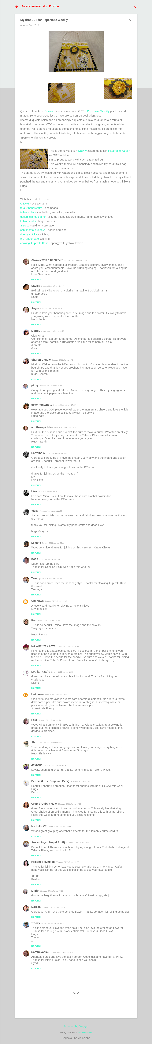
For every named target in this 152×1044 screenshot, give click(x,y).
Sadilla (35, 285)
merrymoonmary (85, 1032)
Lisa (34, 491)
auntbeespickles (42, 427)
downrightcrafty (41, 404)
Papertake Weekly (98, 111)
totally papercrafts (31, 207)
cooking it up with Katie (34, 243)
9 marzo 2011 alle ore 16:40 (67, 646)
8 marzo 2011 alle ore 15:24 (63, 360)
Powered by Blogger (76, 1026)
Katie (34, 558)
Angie (35, 308)
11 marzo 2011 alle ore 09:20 (51, 891)
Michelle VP (39, 826)
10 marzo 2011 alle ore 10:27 (82, 781)
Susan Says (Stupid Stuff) (48, 842)
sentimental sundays (32, 229)
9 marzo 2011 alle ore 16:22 (49, 621)
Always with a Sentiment (47, 260)
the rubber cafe (29, 238)
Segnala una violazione (76, 1037)
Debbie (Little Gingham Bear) (50, 781)
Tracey (35, 923)
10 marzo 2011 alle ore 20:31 (59, 826)
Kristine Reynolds (43, 861)
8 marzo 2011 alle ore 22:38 (50, 511)
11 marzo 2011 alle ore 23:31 (53, 907)
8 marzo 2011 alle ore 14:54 (52, 331)
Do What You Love (43, 645)
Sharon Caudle (41, 359)
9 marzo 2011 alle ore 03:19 (53, 579)
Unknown (37, 600)
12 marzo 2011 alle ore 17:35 (52, 923)
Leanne (36, 542)
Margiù (35, 330)
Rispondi (36, 280)
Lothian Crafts (40, 671)
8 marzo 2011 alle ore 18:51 (57, 453)
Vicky (35, 510)
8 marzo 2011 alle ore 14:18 (52, 286)
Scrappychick (40, 951)
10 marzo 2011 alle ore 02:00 (50, 743)
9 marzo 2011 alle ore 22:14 (50, 720)
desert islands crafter (33, 216)
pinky (35, 385)
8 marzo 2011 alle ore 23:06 (53, 543)
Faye (34, 719)
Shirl (34, 742)
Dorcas (36, 906)
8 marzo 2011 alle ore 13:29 (76, 260)
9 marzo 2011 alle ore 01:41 (50, 559)
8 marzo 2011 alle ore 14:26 (51, 309)
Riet (34, 620)
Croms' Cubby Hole (44, 803)
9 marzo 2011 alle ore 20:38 (62, 672)
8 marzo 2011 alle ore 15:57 (51, 386)
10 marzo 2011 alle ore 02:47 (55, 765)
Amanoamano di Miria (40, 6)
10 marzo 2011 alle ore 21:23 (77, 843)
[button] (130, 20)
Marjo (35, 890)
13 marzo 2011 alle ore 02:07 (62, 952)
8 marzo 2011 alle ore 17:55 (64, 405)
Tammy (36, 578)
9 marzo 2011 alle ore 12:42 (56, 601)
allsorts (24, 225)
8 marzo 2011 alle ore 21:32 (49, 492)
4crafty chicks (28, 234)
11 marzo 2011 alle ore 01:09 (67, 862)
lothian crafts (28, 221)
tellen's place (28, 212)
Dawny (49, 111)
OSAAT (24, 203)
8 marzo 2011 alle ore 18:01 (65, 428)
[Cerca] (135, 7)
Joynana (37, 764)
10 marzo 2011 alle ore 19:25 (69, 804)
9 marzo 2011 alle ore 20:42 (56, 694)
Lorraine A (38, 452)
